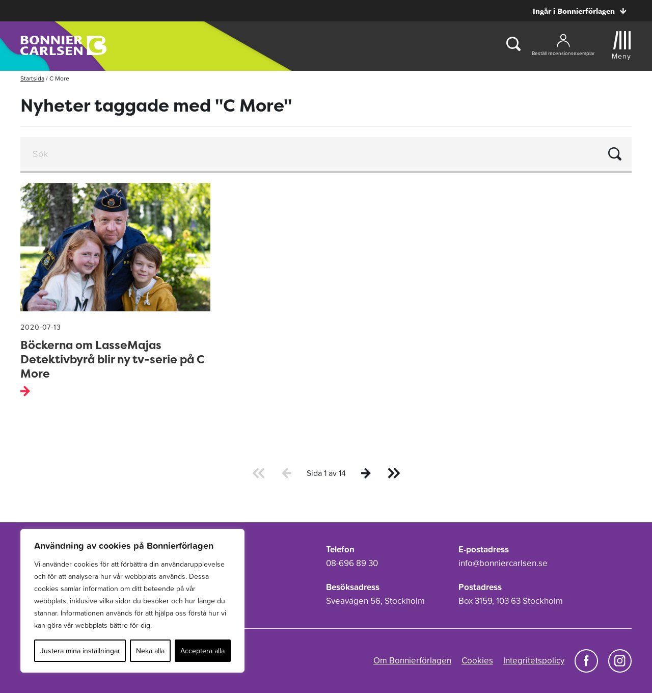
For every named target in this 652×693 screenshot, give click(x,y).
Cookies (477, 660)
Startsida (32, 78)
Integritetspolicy (533, 660)
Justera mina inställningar (80, 651)
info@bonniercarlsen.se (503, 563)
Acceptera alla (202, 651)
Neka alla (150, 651)
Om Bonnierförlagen (412, 660)
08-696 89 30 (352, 563)
